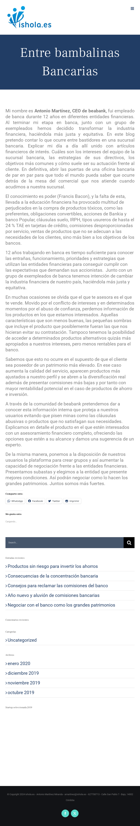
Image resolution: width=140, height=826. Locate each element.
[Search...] (64, 542)
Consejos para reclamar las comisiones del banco (58, 585)
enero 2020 (19, 663)
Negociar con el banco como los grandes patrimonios (61, 605)
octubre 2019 (21, 692)
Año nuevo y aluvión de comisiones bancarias (54, 595)
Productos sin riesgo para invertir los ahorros (53, 566)
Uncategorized (22, 640)
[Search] (129, 542)
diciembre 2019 (23, 673)
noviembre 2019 (24, 683)
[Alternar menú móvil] (133, 8)
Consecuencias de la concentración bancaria (53, 576)
